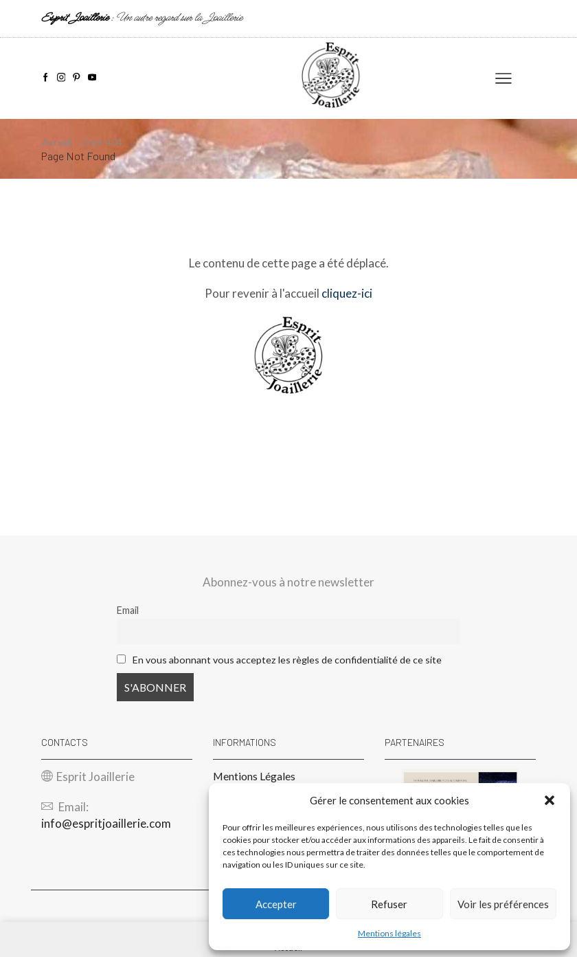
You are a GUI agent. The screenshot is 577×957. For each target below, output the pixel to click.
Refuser (389, 904)
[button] (549, 800)
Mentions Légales (254, 775)
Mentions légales (389, 933)
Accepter (276, 904)
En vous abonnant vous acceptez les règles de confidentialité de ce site (287, 660)
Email (128, 610)
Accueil (57, 142)
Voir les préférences (503, 904)
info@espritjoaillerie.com (106, 823)
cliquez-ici (346, 293)
